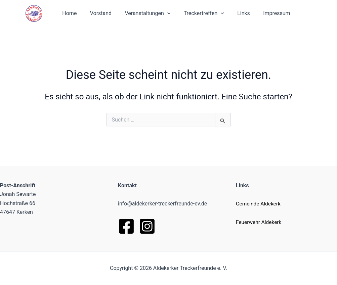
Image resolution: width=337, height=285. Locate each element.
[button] (168, 13)
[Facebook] (126, 226)
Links (240, 13)
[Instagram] (147, 226)
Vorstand (104, 13)
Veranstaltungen (149, 13)
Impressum (270, 13)
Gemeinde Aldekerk (259, 203)
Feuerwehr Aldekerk (259, 222)
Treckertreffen (202, 13)
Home (76, 13)
